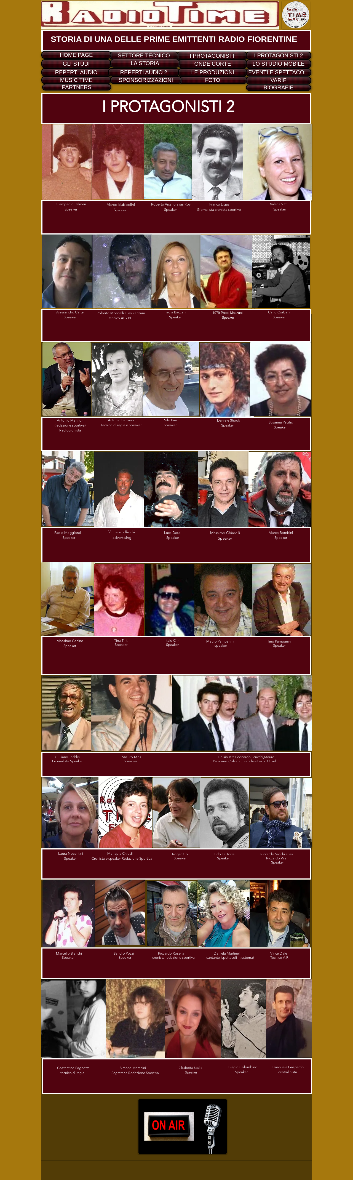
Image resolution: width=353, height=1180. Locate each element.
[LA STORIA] (145, 63)
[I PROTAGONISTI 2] (278, 56)
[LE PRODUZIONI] (212, 72)
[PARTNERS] (76, 87)
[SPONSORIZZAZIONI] (145, 80)
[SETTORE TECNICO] (143, 56)
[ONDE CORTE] (212, 63)
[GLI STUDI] (76, 63)
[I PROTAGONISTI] (211, 56)
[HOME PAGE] (76, 55)
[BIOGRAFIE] (278, 87)
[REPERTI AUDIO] (76, 72)
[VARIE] (278, 80)
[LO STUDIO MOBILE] (278, 63)
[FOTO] (212, 80)
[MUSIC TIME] (76, 80)
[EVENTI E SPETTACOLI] (278, 72)
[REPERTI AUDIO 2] (143, 72)
